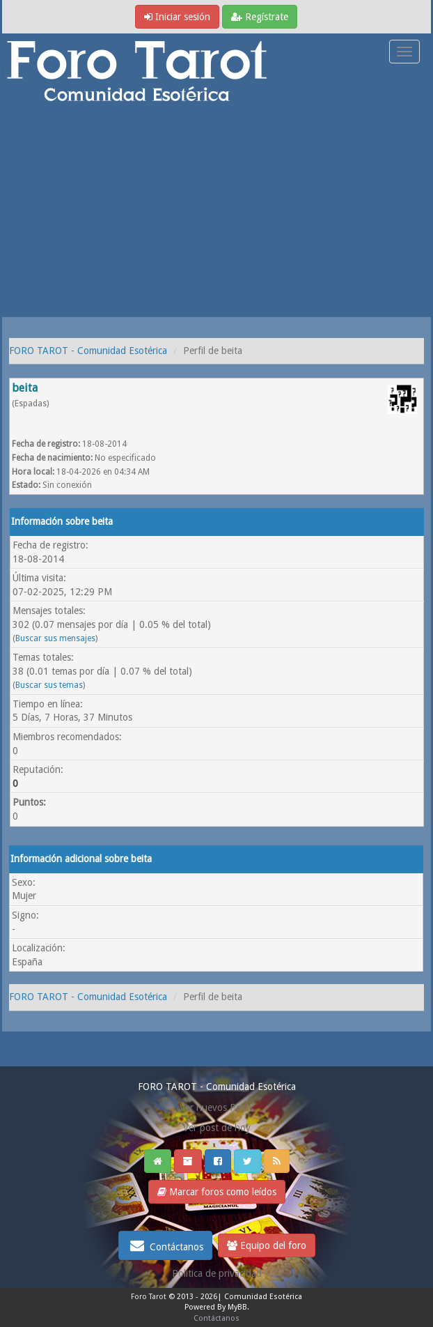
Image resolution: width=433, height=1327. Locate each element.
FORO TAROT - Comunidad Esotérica (88, 350)
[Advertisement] (216, 212)
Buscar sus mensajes (55, 638)
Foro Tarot (148, 1296)
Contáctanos (165, 1245)
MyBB (237, 1307)
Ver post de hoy (217, 1127)
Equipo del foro (266, 1245)
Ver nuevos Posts (216, 1107)
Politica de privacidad (217, 1273)
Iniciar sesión (177, 16)
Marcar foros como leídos (216, 1191)
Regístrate (259, 16)
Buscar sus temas (49, 685)
